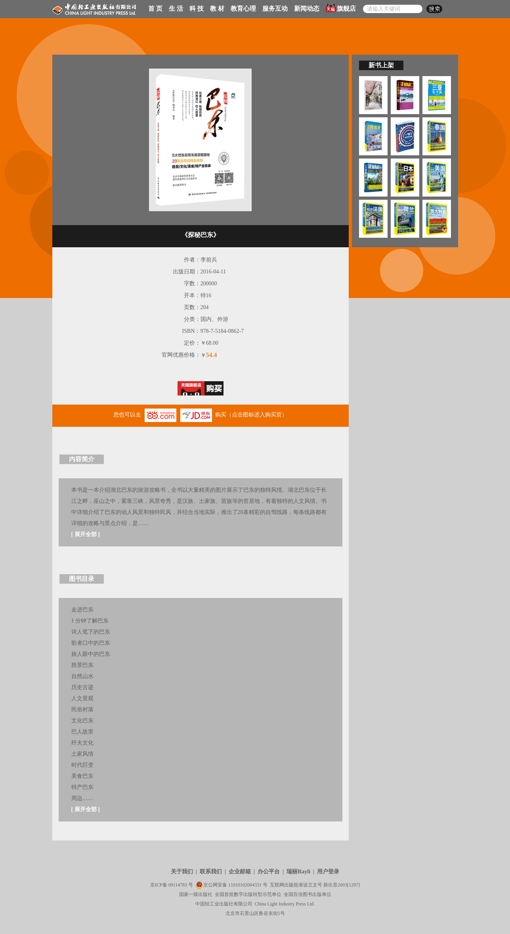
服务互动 (275, 8)
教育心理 (243, 8)
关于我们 (182, 872)
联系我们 (211, 872)
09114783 (177, 885)
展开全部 (85, 534)
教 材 (217, 8)
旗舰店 (341, 8)
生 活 (176, 8)
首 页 (155, 8)
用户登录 (328, 872)
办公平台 (269, 872)
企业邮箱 (240, 872)
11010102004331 (245, 885)
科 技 (196, 8)
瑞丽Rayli (298, 872)
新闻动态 (306, 8)
